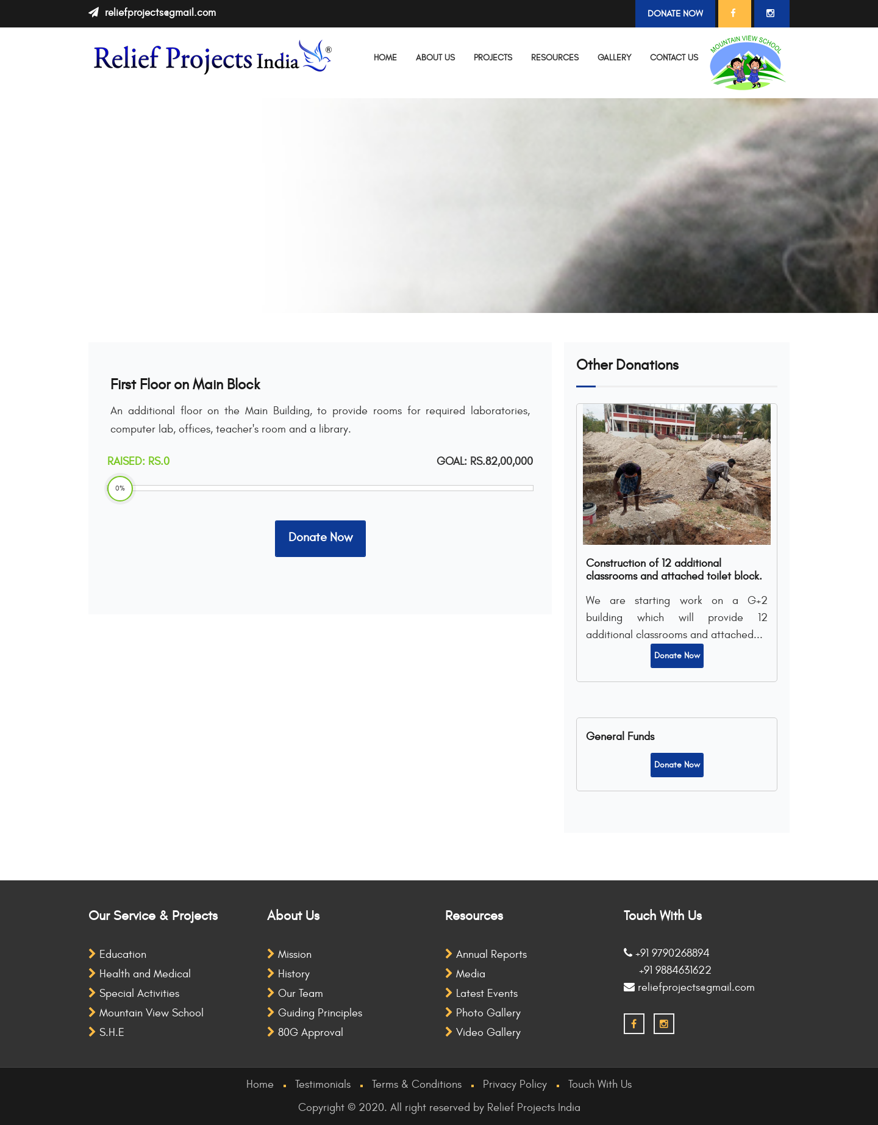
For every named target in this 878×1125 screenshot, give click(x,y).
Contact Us (674, 57)
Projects (493, 57)
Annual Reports (486, 954)
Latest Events (481, 993)
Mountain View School (146, 1013)
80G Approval (305, 1032)
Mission (289, 954)
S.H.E (106, 1032)
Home (385, 57)
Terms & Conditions (417, 1084)
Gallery (614, 57)
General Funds (620, 736)
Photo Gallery (483, 1013)
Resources (555, 57)
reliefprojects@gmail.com (160, 13)
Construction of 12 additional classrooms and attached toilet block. (674, 570)
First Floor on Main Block (185, 385)
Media (465, 974)
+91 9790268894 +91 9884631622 (668, 962)
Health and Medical (139, 974)
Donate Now (675, 14)
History (288, 974)
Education (117, 954)
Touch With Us (600, 1084)
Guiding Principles (314, 1013)
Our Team (295, 993)
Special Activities (133, 993)
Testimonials (323, 1084)
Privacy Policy (515, 1084)
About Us (435, 57)
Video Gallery (483, 1032)
